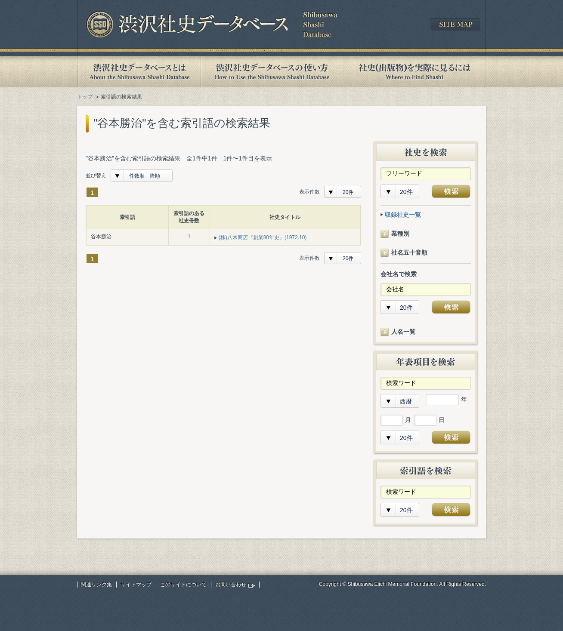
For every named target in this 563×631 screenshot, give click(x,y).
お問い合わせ (230, 585)
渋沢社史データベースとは (139, 71)
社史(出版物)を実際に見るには (414, 71)
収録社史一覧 (403, 214)
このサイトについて (183, 585)
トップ (85, 97)
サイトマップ (136, 585)
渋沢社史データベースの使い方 (272, 71)
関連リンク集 (96, 585)
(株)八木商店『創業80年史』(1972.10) (263, 237)
